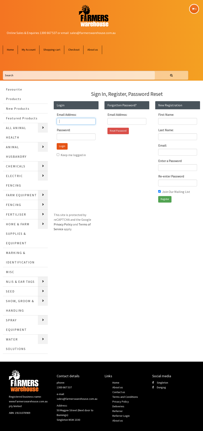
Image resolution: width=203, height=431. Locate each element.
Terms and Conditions (125, 397)
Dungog (159, 387)
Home (10, 49)
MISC (10, 272)
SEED (10, 291)
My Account (28, 49)
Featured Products (22, 118)
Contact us (118, 392)
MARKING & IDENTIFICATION (20, 257)
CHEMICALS (15, 166)
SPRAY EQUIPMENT (16, 325)
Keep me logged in (71, 155)
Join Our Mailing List (174, 192)
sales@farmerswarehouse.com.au (93, 33)
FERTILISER (16, 214)
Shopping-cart (51, 49)
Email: (162, 145)
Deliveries (118, 406)
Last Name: (165, 130)
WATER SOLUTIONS (16, 344)
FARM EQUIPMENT (21, 195)
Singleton (160, 382)
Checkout (73, 49)
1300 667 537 (64, 387)
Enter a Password (170, 161)
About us (92, 49)
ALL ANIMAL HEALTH (16, 132)
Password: (63, 130)
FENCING (13, 205)
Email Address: (66, 115)
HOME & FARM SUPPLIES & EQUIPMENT (18, 233)
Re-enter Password (171, 176)
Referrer (117, 411)
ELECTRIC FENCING (14, 180)
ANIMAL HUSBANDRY (16, 151)
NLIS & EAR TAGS (20, 282)
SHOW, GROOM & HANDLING (20, 305)
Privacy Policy (63, 224)
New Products (18, 108)
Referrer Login (121, 416)
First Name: (166, 115)
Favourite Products (14, 94)
